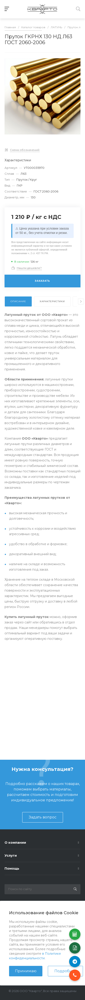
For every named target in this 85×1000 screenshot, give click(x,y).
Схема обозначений (24, 150)
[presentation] (81, 301)
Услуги (11, 855)
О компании (15, 843)
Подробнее (65, 971)
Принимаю (25, 971)
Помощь (12, 868)
